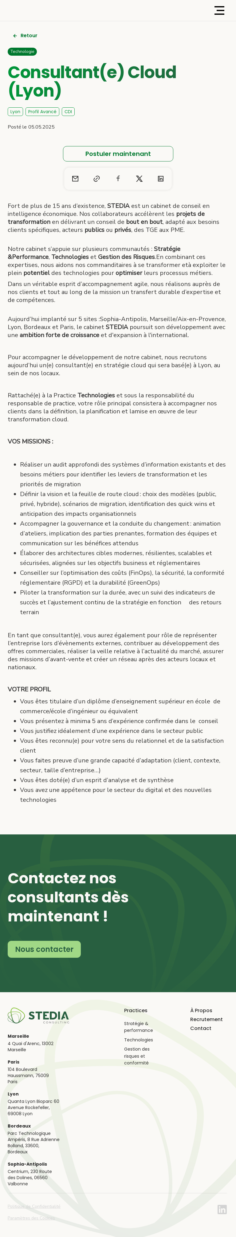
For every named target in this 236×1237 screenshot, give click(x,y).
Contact (200, 1028)
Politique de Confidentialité (34, 1206)
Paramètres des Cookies (31, 1218)
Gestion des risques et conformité (137, 1056)
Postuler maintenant (118, 153)
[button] (219, 10)
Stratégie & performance (138, 1026)
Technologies (138, 1040)
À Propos (201, 1011)
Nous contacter (44, 949)
